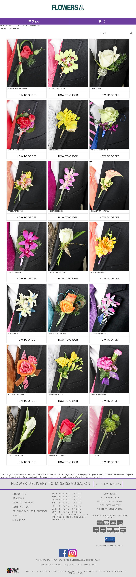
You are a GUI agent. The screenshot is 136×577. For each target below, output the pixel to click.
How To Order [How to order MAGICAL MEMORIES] (109, 401)
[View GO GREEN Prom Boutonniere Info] (109, 430)
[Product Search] (114, 33)
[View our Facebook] (63, 556)
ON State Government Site (82, 564)
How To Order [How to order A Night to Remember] (109, 156)
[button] (110, 539)
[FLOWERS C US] (68, 14)
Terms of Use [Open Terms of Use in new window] (76, 573)
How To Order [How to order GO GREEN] (109, 462)
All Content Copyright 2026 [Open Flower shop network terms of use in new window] (41, 571)
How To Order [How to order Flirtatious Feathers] (68, 339)
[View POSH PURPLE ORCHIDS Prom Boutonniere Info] (109, 308)
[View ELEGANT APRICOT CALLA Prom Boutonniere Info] (109, 185)
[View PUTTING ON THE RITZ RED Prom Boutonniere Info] (26, 63)
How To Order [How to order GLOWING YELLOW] (68, 401)
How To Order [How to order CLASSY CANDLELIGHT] (26, 462)
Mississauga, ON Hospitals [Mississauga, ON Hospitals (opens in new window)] (86, 560)
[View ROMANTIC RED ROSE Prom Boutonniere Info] (68, 430)
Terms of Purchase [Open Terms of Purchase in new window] (114, 571)
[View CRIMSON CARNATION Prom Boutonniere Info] (26, 124)
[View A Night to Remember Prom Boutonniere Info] (109, 124)
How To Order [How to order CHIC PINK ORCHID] (68, 217)
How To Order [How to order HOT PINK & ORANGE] (26, 401)
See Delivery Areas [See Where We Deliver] (108, 483)
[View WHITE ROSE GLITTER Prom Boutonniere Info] (68, 246)
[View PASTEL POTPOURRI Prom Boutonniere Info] (26, 185)
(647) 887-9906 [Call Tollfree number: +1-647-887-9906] (115, 509)
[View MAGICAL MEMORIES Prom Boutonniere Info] (109, 369)
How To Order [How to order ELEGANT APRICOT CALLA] (109, 217)
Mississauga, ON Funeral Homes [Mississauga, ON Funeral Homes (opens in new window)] (52, 560)
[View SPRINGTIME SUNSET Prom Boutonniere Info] (109, 246)
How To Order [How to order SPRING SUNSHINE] (68, 156)
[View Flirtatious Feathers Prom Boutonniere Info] (68, 308)
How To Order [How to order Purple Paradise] (26, 278)
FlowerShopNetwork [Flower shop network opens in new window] (70, 571)
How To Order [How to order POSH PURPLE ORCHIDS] (109, 339)
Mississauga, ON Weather (53, 564)
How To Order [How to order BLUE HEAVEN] (26, 339)
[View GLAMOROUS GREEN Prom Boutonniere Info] (68, 63)
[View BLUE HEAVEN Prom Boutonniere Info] (26, 308)
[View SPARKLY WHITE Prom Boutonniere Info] (109, 63)
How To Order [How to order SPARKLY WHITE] (109, 95)
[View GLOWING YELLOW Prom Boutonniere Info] (68, 369)
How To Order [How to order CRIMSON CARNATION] (26, 156)
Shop (34, 21)
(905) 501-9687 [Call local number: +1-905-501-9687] (113, 505)
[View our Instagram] (72, 556)
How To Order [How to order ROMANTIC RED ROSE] (68, 462)
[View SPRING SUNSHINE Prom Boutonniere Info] (68, 124)
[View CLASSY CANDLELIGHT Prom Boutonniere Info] (26, 430)
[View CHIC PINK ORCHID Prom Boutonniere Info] (68, 185)
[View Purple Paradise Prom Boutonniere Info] (26, 246)
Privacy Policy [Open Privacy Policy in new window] (92, 571)
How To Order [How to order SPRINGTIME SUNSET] (109, 278)
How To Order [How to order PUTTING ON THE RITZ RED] (26, 95)
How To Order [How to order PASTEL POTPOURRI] (26, 217)
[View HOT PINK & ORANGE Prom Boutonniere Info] (26, 369)
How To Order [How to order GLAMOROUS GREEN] (68, 95)
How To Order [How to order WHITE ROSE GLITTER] (68, 278)
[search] (131, 32)
